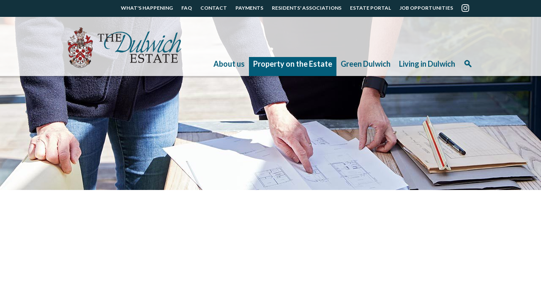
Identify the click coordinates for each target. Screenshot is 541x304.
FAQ (186, 8)
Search (467, 66)
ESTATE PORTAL (370, 8)
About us (229, 63)
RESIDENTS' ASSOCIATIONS (307, 8)
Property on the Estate (292, 63)
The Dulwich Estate (124, 48)
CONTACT (213, 8)
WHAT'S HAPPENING (147, 8)
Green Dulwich (366, 63)
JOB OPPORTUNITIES (426, 8)
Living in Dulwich (427, 63)
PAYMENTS (249, 8)
